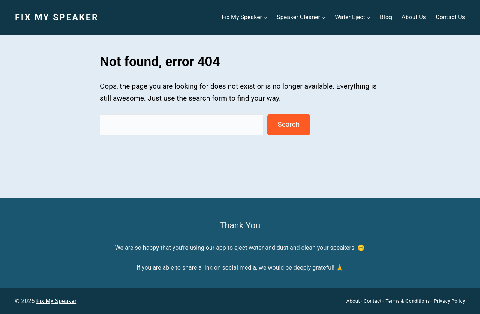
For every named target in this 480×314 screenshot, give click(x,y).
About (353, 301)
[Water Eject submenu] (368, 17)
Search (289, 124)
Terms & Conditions (408, 301)
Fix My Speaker (57, 17)
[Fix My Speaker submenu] (265, 17)
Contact (373, 301)
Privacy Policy (449, 301)
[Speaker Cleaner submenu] (324, 17)
